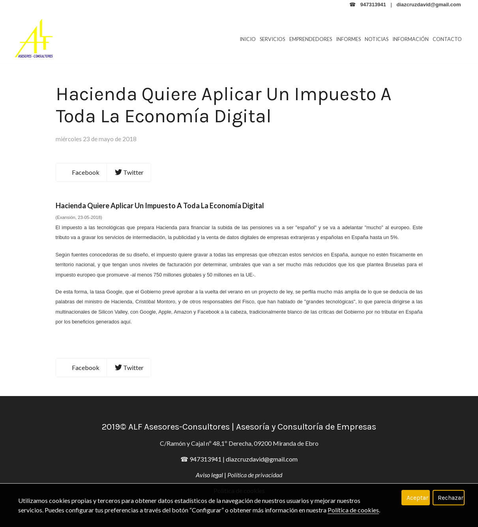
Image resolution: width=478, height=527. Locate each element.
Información (410, 39)
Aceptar (417, 497)
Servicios (272, 39)
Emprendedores (310, 39)
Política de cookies (353, 510)
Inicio (248, 39)
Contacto (447, 39)
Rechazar (450, 497)
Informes (348, 39)
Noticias (376, 39)
